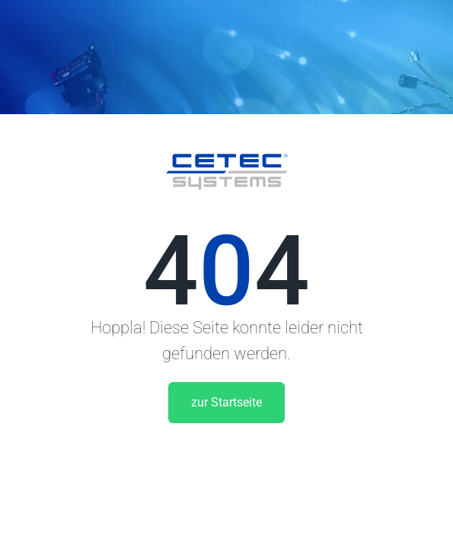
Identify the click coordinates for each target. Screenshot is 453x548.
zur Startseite (226, 402)
